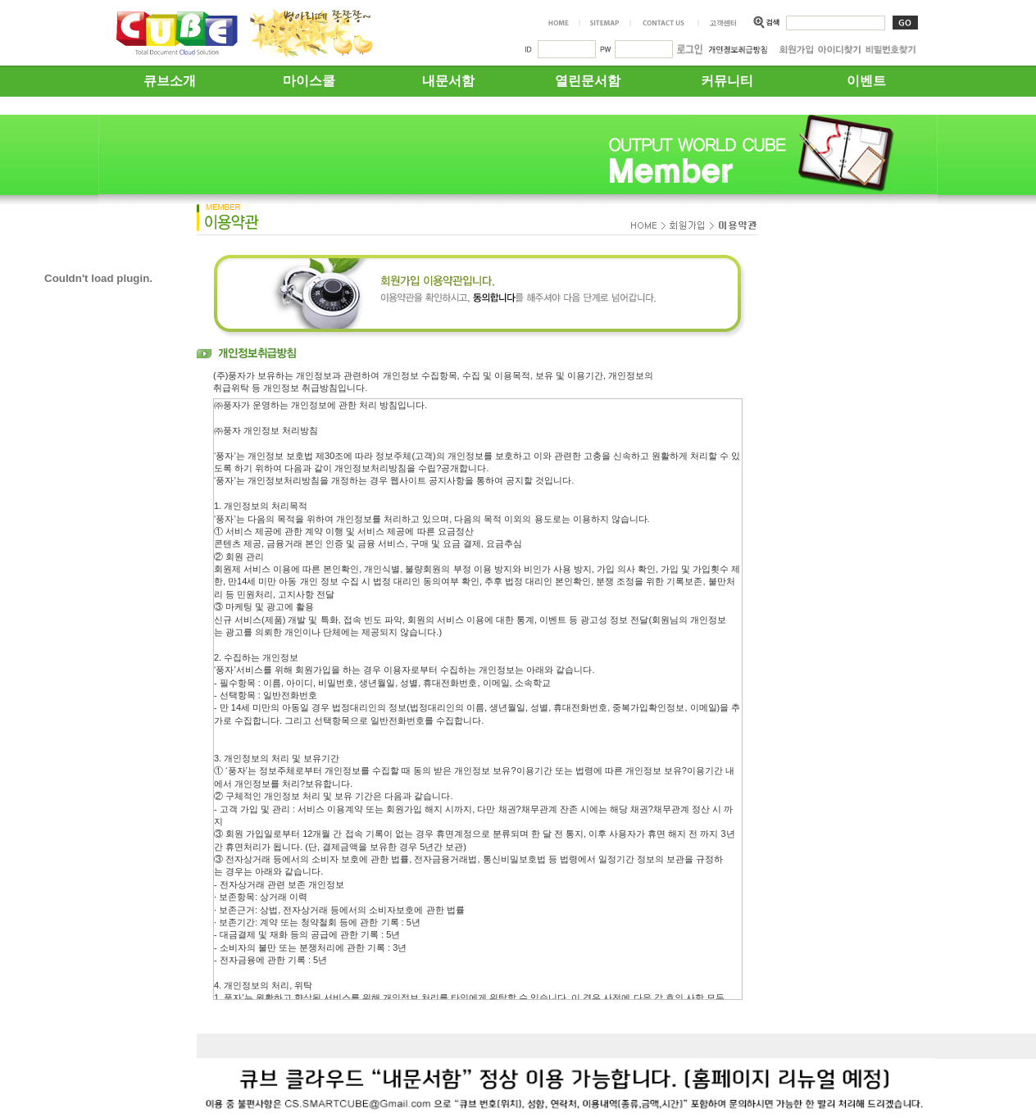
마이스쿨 (309, 81)
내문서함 (448, 81)
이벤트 (866, 81)
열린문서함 (587, 81)
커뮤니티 (727, 81)
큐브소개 (169, 81)
